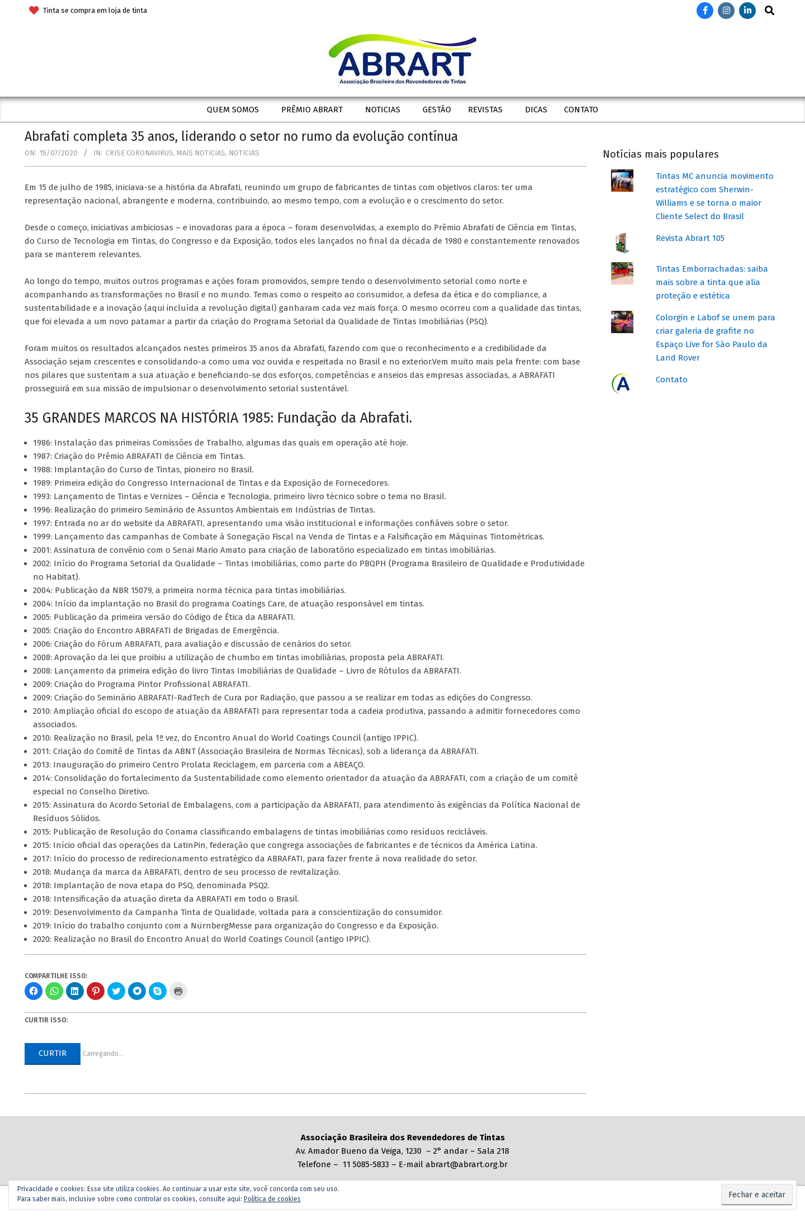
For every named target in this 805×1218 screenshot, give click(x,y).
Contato (672, 380)
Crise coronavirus (139, 153)
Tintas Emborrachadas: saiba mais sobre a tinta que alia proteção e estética (712, 282)
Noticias (244, 153)
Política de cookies (272, 1199)
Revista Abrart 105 (690, 238)
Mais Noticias (201, 153)
